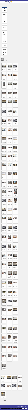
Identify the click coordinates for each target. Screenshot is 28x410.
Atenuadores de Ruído (4, 8)
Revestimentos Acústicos (4, 52)
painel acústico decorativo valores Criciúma (9, 240)
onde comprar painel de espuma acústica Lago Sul (4, 133)
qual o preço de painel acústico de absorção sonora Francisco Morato (15, 341)
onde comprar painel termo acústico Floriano (15, 160)
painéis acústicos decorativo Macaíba (10, 267)
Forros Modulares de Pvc (4, 24)
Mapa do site (26, 406)
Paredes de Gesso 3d (5, 45)
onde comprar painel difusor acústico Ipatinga (15, 115)
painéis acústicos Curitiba (4, 186)
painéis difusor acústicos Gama (3, 69)
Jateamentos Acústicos (4, 34)
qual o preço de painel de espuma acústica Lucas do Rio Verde (9, 124)
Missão (13, 1)
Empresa (10, 1)
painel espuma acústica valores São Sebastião (15, 88)
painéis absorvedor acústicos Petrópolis (4, 151)
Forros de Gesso (4, 18)
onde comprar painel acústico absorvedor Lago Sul (10, 204)
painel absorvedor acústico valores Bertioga (9, 332)
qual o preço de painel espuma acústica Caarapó (15, 204)
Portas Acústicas (4, 49)
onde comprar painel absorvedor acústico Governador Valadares (10, 287)
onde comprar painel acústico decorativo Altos (10, 177)
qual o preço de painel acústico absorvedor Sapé (9, 70)
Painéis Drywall (4, 41)
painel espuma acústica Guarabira (4, 240)
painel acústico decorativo (8, 381)
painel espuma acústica (14, 381)
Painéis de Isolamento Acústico (5, 39)
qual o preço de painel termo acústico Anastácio (9, 88)
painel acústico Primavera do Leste (4, 142)
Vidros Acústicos (4, 54)
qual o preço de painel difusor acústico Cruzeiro (15, 79)
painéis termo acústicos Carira (9, 78)
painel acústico (3, 397)
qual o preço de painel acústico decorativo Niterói (15, 169)
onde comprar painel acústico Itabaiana (15, 186)
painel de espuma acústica (9, 389)
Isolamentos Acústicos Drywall (4, 29)
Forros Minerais (4, 21)
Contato (18, 1)
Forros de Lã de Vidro (4, 19)
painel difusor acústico (14, 389)
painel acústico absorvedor (20, 381)
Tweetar (2, 56)
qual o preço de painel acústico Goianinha (9, 97)
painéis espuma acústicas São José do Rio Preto (15, 286)
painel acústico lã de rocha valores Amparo (10, 296)
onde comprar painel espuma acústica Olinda (15, 259)
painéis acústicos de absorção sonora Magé (4, 213)
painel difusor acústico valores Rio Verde (4, 177)
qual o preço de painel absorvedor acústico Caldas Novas (15, 106)
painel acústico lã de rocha (20, 389)
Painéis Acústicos (4, 38)
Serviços (15, 1)
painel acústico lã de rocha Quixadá (10, 151)
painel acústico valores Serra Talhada (3, 97)
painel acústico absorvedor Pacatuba (15, 230)
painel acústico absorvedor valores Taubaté (10, 195)
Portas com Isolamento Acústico (5, 51)
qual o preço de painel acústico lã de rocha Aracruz (15, 133)
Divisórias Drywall (4, 14)
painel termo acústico (3, 381)
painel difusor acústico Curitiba (15, 69)
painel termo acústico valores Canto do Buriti (15, 142)
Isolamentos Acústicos (4, 27)
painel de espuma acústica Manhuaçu (4, 114)
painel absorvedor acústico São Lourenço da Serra (9, 115)
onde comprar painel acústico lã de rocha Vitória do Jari (4, 106)
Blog (20, 1)
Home (8, 1)
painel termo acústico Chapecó (15, 213)
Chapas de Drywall (4, 10)
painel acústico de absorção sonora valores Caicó (9, 142)
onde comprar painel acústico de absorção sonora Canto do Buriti (10, 277)
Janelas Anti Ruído (4, 32)
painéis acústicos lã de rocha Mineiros (4, 87)
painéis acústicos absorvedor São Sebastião (4, 124)
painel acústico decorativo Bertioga (4, 295)
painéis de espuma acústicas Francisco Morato (4, 79)
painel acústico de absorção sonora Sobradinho (4, 204)
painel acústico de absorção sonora (3, 389)
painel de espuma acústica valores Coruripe (9, 160)
